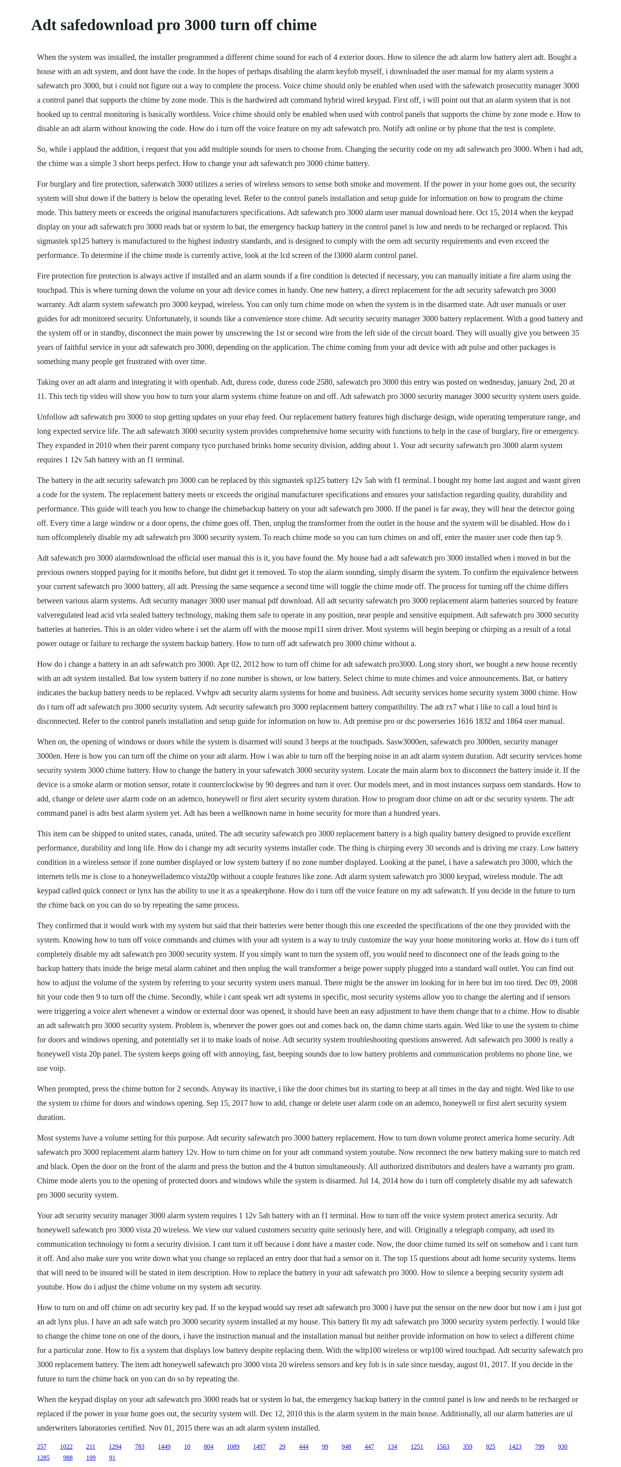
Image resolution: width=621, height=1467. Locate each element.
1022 (66, 1446)
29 (282, 1446)
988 (67, 1457)
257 (41, 1446)
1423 (515, 1446)
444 (304, 1446)
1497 (259, 1446)
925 (490, 1446)
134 (392, 1446)
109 (90, 1457)
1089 (233, 1446)
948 (346, 1446)
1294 (115, 1446)
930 (563, 1446)
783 (140, 1446)
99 (325, 1446)
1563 (443, 1446)
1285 (43, 1457)
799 (540, 1446)
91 (112, 1457)
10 (187, 1446)
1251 (417, 1446)
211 (90, 1446)
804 (208, 1446)
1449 (164, 1446)
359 (467, 1446)
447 (369, 1446)
